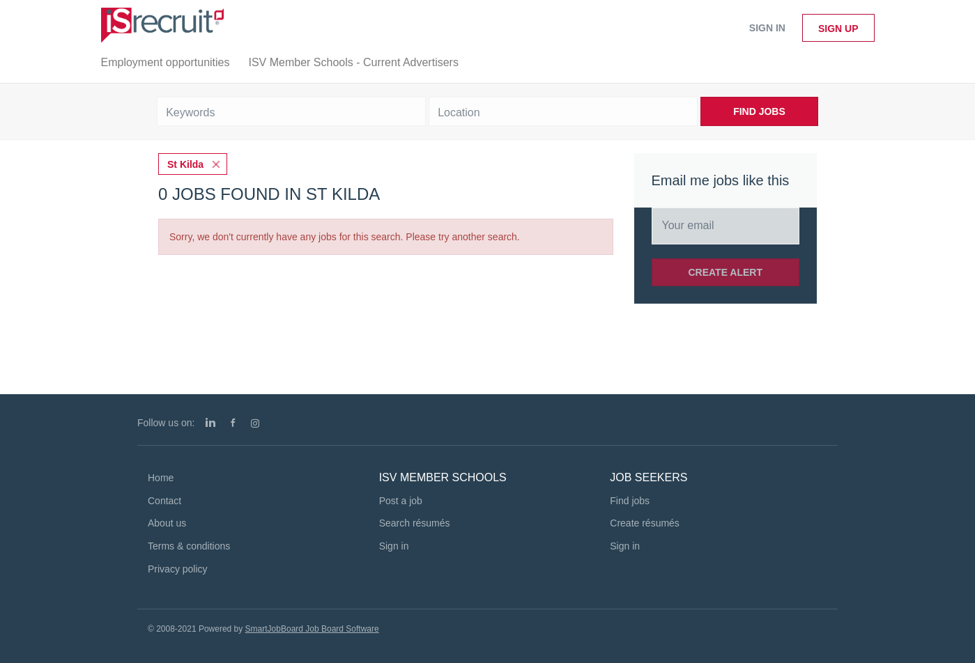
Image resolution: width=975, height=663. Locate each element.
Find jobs (630, 500)
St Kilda (185, 164)
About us (167, 523)
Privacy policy (178, 569)
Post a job (400, 500)
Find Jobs (759, 111)
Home (161, 477)
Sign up (838, 28)
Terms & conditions (189, 546)
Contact (164, 500)
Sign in (767, 27)
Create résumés (645, 523)
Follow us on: (165, 422)
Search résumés (414, 523)
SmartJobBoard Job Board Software (312, 629)
